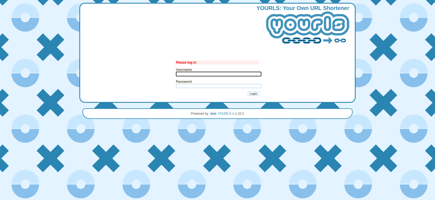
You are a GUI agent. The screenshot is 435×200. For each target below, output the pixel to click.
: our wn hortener (302, 25)
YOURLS (224, 114)
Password (184, 82)
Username (184, 70)
